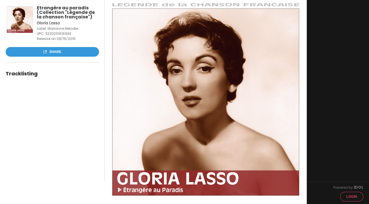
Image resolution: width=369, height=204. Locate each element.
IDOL (358, 187)
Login (351, 197)
